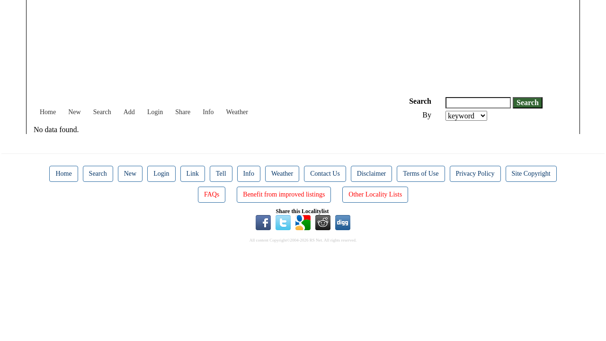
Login (155, 112)
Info (208, 112)
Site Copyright (531, 173)
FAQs (211, 194)
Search (102, 112)
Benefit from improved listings (284, 194)
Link (193, 173)
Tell (221, 173)
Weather (237, 112)
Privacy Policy (475, 173)
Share (182, 112)
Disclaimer (371, 173)
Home (48, 112)
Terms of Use (420, 173)
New (74, 112)
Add (129, 112)
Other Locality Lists (375, 194)
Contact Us (325, 173)
